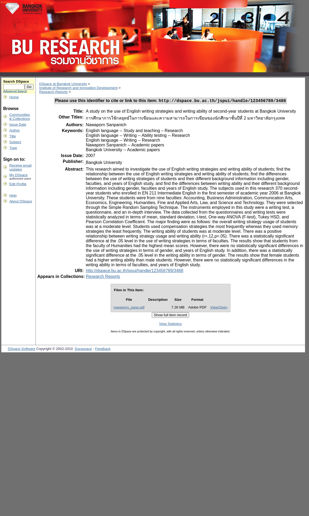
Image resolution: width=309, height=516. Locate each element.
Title (12, 136)
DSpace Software (21, 350)
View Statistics (170, 325)
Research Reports (53, 92)
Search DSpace (16, 81)
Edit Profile (17, 184)
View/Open (219, 308)
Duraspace (83, 350)
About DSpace (20, 201)
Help (12, 195)
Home (14, 97)
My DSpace (18, 175)
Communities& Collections (19, 117)
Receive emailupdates (20, 167)
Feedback (103, 350)
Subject (15, 142)
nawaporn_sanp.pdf (129, 308)
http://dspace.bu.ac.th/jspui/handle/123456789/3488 (134, 271)
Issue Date (17, 124)
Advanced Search (15, 91)
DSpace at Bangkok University (63, 84)
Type (13, 148)
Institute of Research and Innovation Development (78, 88)
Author (14, 130)
